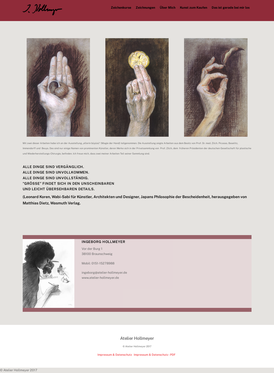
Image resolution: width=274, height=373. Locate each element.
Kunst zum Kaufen (193, 7)
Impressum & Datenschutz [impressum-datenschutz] (114, 354)
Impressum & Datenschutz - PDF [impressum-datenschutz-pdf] (155, 354)
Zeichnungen (145, 7)
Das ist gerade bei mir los (231, 7)
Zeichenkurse (121, 7)
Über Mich (167, 7)
